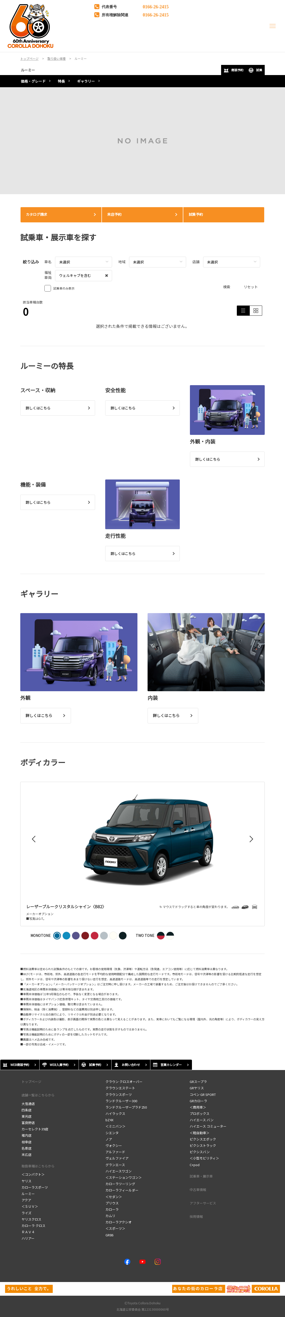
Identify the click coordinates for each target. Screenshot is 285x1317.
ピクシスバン (200, 1151)
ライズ (26, 1213)
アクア (26, 1200)
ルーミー (28, 70)
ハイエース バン (201, 1119)
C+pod (195, 1164)
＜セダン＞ (113, 1196)
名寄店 (26, 1148)
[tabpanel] (142, 140)
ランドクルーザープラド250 (126, 1107)
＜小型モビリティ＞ (204, 1158)
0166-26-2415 (156, 6)
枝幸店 (26, 1142)
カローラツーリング (120, 1183)
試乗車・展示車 (201, 1176)
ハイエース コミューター (208, 1126)
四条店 (26, 1110)
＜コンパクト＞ (33, 1174)
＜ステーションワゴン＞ (123, 1177)
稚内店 (26, 1135)
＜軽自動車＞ (199, 1132)
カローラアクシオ (118, 1222)
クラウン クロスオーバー (123, 1081)
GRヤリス (197, 1087)
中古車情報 (198, 1189)
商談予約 (233, 70)
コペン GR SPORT (203, 1094)
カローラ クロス (33, 1225)
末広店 (26, 1154)
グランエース (115, 1164)
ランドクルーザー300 (121, 1100)
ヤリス (26, 1181)
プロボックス (199, 1113)
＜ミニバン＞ (115, 1126)
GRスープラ (198, 1081)
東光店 (26, 1116)
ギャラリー (86, 81)
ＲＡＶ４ (28, 1232)
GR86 (109, 1235)
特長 (61, 81)
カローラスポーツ (35, 1187)
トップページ (31, 1081)
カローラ (112, 1209)
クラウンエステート (120, 1087)
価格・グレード (33, 81)
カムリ (110, 1215)
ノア (108, 1139)
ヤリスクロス (31, 1219)
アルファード (115, 1151)
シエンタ (112, 1132)
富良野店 (28, 1122)
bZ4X (109, 1119)
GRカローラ (198, 1100)
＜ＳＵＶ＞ (30, 1206)
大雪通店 (28, 1103)
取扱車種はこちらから (38, 1166)
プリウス (112, 1203)
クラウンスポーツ (118, 1094)
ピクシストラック (203, 1145)
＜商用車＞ (198, 1107)
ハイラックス (115, 1113)
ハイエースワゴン (118, 1171)
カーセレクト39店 (35, 1129)
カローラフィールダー (121, 1190)
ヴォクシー (113, 1145)
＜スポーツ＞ (115, 1228)
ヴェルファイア (117, 1158)
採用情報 (196, 1216)
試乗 (255, 70)
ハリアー (28, 1238)
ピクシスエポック (203, 1139)
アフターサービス (203, 1203)
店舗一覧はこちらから (38, 1095)
